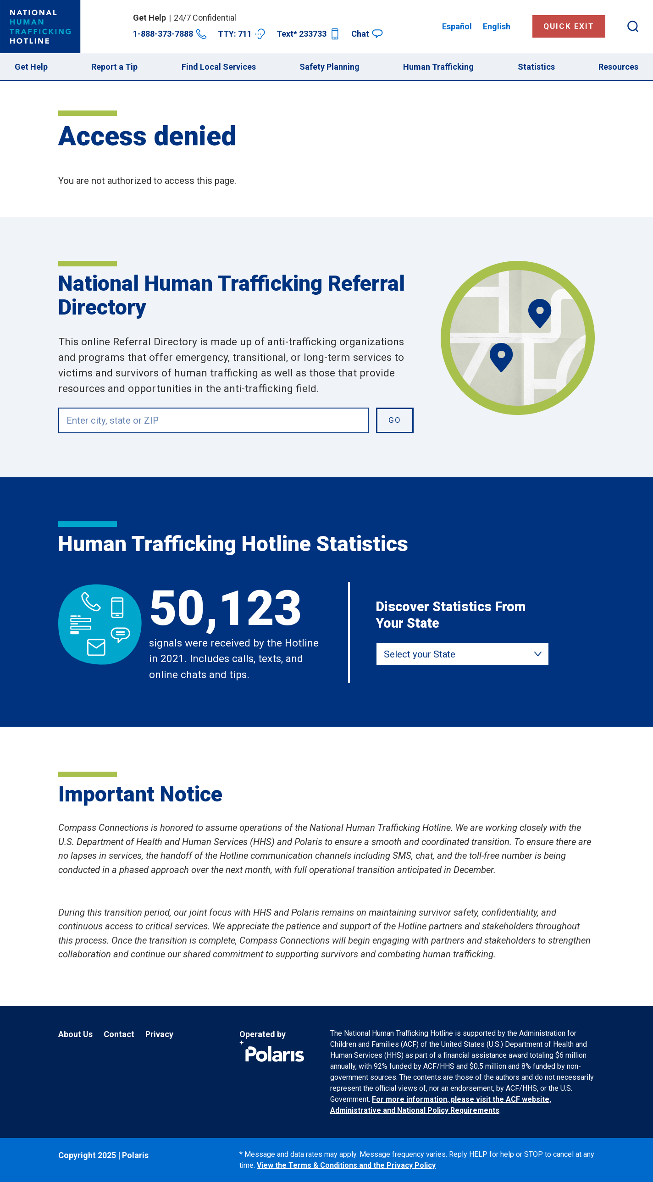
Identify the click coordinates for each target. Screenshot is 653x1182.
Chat (367, 33)
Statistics (536, 67)
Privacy (159, 1034)
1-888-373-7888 (170, 33)
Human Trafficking (438, 67)
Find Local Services (219, 67)
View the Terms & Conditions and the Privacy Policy (346, 1165)
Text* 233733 (308, 33)
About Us (75, 1034)
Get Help (31, 67)
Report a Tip (114, 67)
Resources (618, 67)
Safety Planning (329, 67)
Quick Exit (568, 26)
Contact (119, 1034)
